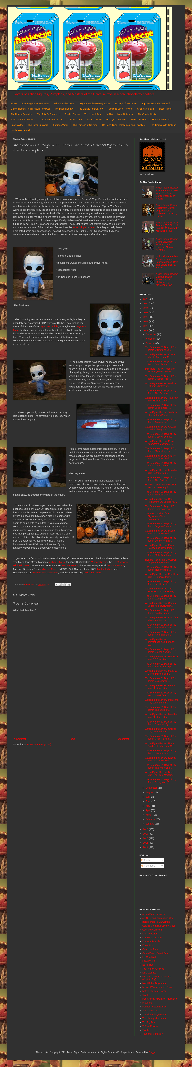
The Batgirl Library (64, 108)
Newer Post (20, 739)
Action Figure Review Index (35, 103)
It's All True (148, 964)
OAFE (145, 995)
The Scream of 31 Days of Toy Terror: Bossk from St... (160, 694)
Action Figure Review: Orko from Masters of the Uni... (161, 619)
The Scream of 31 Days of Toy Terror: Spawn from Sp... (160, 665)
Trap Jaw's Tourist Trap (51, 119)
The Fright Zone (139, 119)
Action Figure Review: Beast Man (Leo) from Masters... (159, 773)
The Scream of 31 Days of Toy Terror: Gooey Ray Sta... (160, 435)
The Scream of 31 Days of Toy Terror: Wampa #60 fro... (160, 597)
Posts (145, 860)
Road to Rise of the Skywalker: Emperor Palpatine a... (161, 561)
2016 (146, 838)
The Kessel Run (92, 114)
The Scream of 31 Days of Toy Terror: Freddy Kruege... (160, 611)
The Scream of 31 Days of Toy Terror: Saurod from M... (160, 650)
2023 (146, 312)
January (150, 823)
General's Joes (150, 949)
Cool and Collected (152, 929)
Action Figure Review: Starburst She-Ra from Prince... (161, 413)
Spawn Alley (17, 125)
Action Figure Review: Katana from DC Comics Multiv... (160, 759)
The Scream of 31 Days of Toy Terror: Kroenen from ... (160, 633)
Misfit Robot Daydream (154, 983)
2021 (146, 321)
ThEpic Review (150, 1026)
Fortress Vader (60, 125)
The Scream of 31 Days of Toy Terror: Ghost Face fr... (160, 737)
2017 (146, 833)
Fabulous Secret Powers (120, 108)
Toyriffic (146, 1030)
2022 (146, 317)
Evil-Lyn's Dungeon (116, 119)
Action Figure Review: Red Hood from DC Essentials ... (162, 658)
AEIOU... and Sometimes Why (157, 918)
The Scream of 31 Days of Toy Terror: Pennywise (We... (160, 626)
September (152, 787)
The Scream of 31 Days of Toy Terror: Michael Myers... (160, 449)
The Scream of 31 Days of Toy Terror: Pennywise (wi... (160, 507)
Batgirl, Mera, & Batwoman (156, 922)
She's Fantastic (150, 1010)
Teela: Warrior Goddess (23, 119)
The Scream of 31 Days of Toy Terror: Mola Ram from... (160, 554)
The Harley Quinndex (21, 114)
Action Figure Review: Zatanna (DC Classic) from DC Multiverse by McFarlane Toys (167, 226)
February (151, 819)
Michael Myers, (70, 565)
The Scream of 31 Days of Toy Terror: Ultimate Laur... (160, 752)
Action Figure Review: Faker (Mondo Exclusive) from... (159, 546)
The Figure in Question (154, 1014)
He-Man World (149, 957)
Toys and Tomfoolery (152, 1034)
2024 (146, 308)
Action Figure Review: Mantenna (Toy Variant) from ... (161, 701)
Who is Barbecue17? (64, 103)
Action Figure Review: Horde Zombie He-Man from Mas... (160, 744)
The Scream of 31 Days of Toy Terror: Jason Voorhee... (160, 464)
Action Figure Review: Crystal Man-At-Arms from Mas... (160, 355)
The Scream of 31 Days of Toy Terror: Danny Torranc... (160, 539)
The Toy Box (148, 1022)
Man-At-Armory (125, 114)
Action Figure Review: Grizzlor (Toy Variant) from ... (160, 730)
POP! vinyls (79, 227)
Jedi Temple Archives (153, 968)
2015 (146, 842)
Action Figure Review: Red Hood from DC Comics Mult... (162, 575)
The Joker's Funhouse (48, 114)
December (151, 334)
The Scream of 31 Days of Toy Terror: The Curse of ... (160, 392)
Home (14, 103)
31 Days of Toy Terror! (126, 103)
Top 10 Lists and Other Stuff (156, 103)
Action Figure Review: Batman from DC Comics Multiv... (160, 532)
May (148, 806)
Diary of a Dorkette (152, 937)
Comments (148, 865)
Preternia (147, 1002)
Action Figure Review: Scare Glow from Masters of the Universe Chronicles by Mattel (167, 244)
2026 (146, 299)
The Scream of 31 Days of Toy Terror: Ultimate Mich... (160, 348)
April (148, 810)
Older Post (123, 739)
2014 (146, 847)
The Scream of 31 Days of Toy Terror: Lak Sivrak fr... (160, 583)
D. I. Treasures (150, 933)
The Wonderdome (161, 119)
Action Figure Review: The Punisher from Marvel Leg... (160, 590)
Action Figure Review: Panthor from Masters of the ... (160, 687)
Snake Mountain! (145, 108)
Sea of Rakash (94, 119)
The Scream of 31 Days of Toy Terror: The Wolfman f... (160, 766)
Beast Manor (165, 108)
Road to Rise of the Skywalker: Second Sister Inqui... (161, 486)
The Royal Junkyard (38, 125)
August (149, 792)
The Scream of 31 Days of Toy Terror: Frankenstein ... (160, 421)
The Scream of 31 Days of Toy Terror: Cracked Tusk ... (160, 377)
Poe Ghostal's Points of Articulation (160, 998)
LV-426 (109, 114)
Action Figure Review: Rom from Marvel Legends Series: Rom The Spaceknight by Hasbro (167, 262)
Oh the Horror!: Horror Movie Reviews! (30, 108)
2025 (146, 303)
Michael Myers (56, 562)
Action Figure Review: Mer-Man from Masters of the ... (161, 715)
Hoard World (148, 961)
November (151, 338)
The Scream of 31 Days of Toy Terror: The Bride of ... (160, 478)
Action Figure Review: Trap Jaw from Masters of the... (161, 399)
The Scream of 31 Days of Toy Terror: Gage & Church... (160, 525)
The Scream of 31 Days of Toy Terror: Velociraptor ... (160, 679)
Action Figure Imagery (153, 914)
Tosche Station (72, 114)
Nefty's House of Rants (154, 991)
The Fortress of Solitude (85, 125)
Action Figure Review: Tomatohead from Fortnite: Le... (160, 642)
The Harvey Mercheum (154, 1018)
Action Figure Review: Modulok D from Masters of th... (161, 672)
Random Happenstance (154, 1006)
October (150, 343)
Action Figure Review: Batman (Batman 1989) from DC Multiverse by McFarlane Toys (167, 279)
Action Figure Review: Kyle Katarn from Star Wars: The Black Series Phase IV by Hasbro (167, 193)
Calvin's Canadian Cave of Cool (158, 925)
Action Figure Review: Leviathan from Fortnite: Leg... (161, 471)
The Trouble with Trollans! (163, 125)
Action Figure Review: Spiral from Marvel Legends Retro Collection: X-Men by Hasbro (167, 210)
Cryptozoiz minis (49, 326)
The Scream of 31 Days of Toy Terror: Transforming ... (160, 568)
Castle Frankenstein (21, 130)
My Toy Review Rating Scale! (95, 103)
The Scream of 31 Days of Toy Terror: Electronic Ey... (160, 723)
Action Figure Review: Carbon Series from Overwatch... (160, 604)
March (149, 814)
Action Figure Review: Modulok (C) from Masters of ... (161, 384)
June (148, 801)
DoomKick (147, 945)
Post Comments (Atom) (39, 744)
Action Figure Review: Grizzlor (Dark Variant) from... (160, 428)
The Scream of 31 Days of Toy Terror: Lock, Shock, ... (160, 406)
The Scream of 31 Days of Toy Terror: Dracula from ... (160, 363)
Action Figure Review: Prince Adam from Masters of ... (160, 442)
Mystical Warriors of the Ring (157, 987)
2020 (146, 326)
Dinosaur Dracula (151, 941)
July (148, 796)
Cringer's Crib (75, 119)
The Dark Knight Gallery (90, 108)
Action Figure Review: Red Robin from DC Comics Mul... (161, 500)
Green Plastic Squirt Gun (155, 953)
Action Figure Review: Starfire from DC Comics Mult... (160, 457)
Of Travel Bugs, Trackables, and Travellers (124, 125)
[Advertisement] (71, 710)
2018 (146, 829)
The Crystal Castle (147, 114)
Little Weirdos (149, 972)
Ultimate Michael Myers (45, 572)
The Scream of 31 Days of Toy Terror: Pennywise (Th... (160, 781)
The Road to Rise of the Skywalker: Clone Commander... (157, 516)
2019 (146, 330)
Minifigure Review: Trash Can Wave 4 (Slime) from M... (160, 370)
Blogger (152, 1052)
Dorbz (93, 227)
